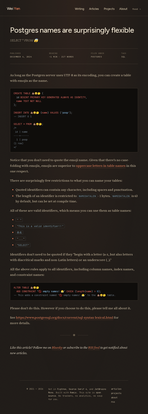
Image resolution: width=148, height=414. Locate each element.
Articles (94, 9)
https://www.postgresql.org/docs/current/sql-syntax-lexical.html (64, 317)
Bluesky (57, 347)
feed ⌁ (136, 9)
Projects (109, 9)
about (114, 397)
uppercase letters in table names (101, 165)
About (123, 9)
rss (113, 402)
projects (116, 393)
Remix (73, 392)
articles (116, 389)
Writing (79, 9)
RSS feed (94, 347)
